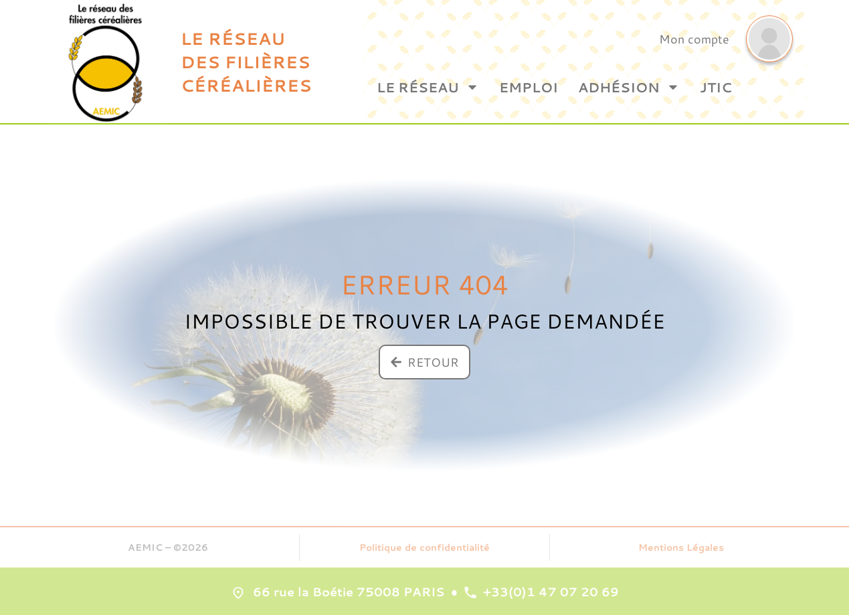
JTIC (716, 87)
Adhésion (629, 87)
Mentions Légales (681, 547)
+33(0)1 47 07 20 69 (551, 591)
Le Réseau (428, 87)
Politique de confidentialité (424, 547)
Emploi (528, 87)
